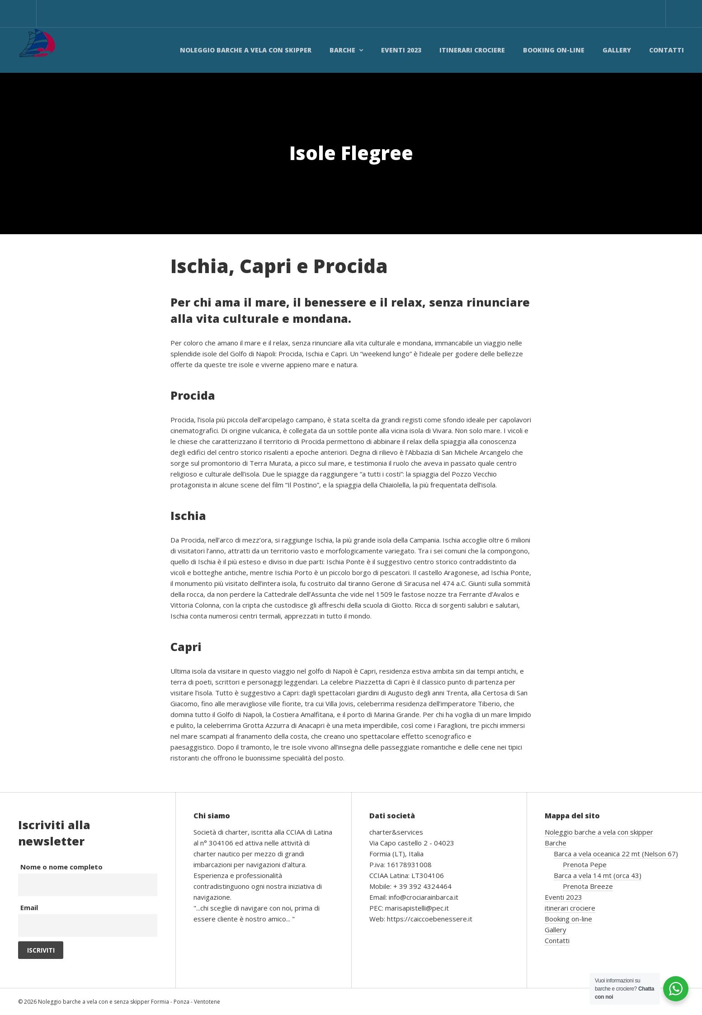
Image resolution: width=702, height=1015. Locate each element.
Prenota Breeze (588, 886)
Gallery (617, 50)
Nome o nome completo (61, 866)
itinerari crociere (472, 50)
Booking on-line (553, 50)
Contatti (666, 50)
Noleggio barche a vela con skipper (245, 50)
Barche (342, 50)
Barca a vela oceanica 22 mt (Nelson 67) (616, 853)
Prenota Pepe (585, 864)
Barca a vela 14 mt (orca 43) (597, 875)
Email (29, 907)
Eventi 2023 (401, 50)
